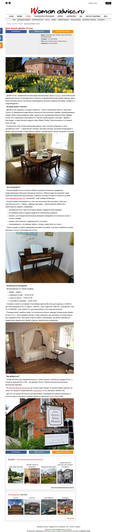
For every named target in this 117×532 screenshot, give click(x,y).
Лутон (15, 498)
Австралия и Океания (89, 19)
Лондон (20, 24)
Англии (58, 95)
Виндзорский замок (48, 467)
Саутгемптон (48, 498)
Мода (11, 16)
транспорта (37, 390)
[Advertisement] (94, 40)
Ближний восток (37, 19)
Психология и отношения (44, 16)
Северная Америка (63, 19)
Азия (13, 19)
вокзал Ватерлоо (23, 388)
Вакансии (48, 529)
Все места (70, 518)
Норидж (65, 498)
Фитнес (60, 16)
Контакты (68, 529)
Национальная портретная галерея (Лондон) (65, 465)
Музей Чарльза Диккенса (32, 466)
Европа (47, 19)
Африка (53, 19)
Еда (81, 16)
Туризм (28, 16)
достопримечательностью (15, 198)
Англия (15, 24)
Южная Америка (76, 19)
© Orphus (77, 527)
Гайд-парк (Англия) (16, 467)
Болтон (32, 498)
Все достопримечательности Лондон (62, 487)
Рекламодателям (58, 529)
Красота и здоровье (93, 16)
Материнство (71, 16)
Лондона (12, 388)
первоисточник (85, 531)
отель (51, 396)
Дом (105, 16)
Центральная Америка (23, 19)
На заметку (101, 19)
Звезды (19, 16)
